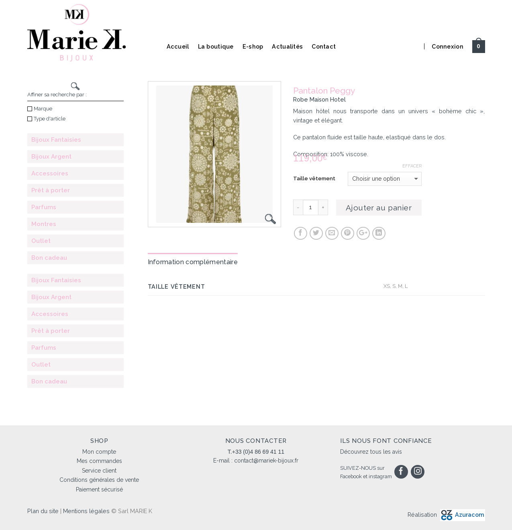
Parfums (43, 207)
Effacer (412, 166)
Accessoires (49, 173)
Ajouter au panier (379, 207)
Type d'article (46, 119)
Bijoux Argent (51, 156)
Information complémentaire (193, 262)
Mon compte (99, 451)
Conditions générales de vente (99, 480)
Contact (324, 46)
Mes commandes (99, 461)
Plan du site (43, 511)
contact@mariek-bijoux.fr (266, 460)
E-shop (253, 46)
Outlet (41, 241)
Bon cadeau (49, 257)
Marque (39, 109)
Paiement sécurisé (99, 489)
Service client (99, 470)
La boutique (216, 46)
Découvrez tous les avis (371, 451)
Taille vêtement (314, 178)
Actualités (287, 46)
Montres (43, 224)
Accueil (178, 46)
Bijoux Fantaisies (56, 139)
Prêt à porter (50, 190)
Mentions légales (86, 511)
